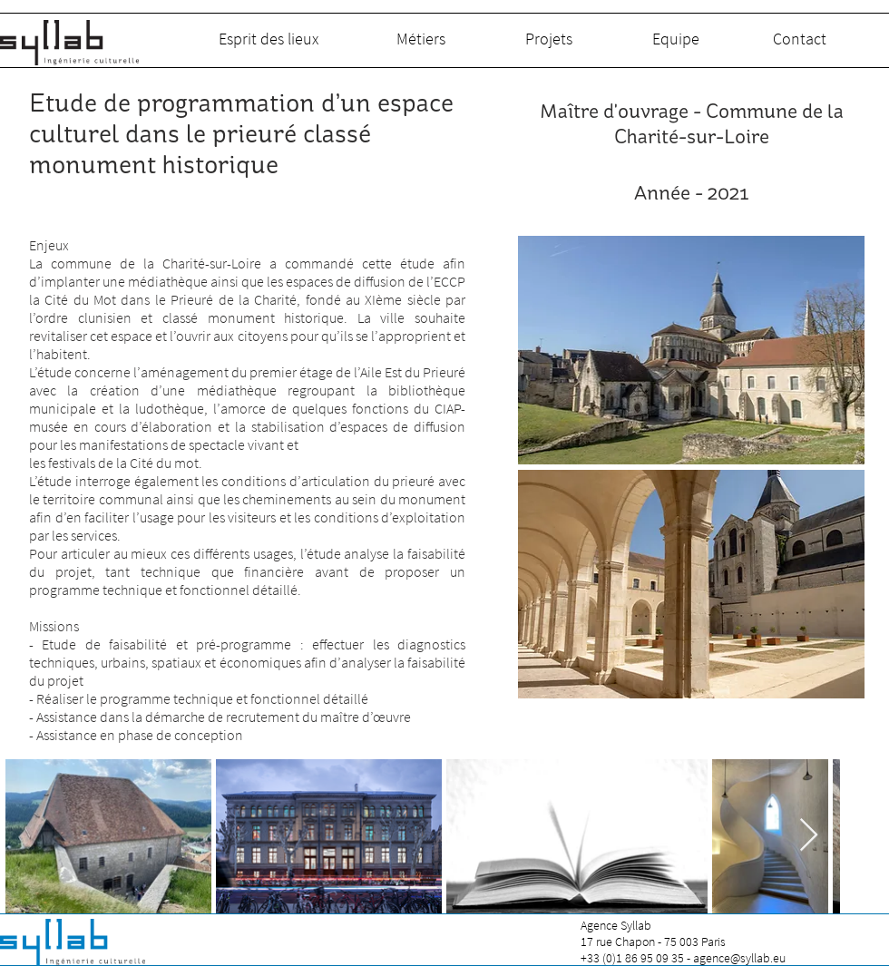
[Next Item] (808, 836)
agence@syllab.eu (739, 958)
